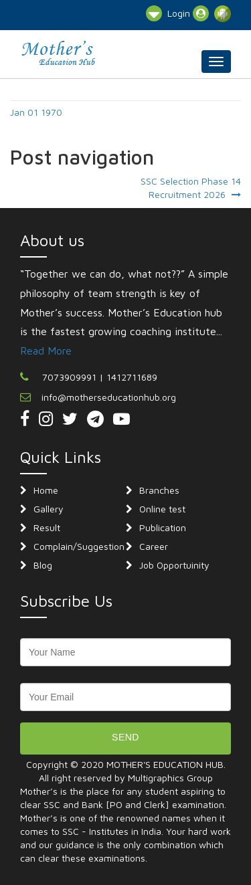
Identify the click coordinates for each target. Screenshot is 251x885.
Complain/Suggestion (78, 546)
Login (188, 13)
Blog (42, 565)
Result (46, 527)
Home (45, 490)
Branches (159, 490)
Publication (162, 527)
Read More (46, 351)
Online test (162, 508)
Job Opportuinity (174, 565)
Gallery (48, 508)
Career (153, 546)
